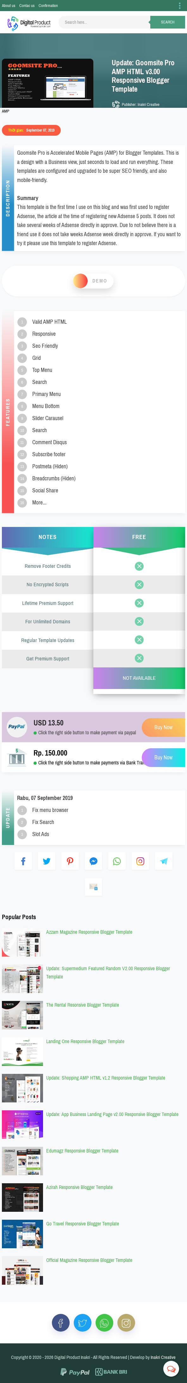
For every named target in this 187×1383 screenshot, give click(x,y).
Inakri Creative (163, 1357)
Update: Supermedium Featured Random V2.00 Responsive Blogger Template (108, 972)
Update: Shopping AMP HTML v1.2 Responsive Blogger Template (105, 1077)
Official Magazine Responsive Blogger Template (89, 1260)
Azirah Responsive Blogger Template (79, 1187)
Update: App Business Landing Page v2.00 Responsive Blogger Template (112, 1114)
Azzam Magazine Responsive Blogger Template (89, 932)
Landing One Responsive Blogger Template (85, 1041)
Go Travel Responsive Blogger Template (82, 1223)
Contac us (26, 5)
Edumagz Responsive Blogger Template (82, 1150)
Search (167, 22)
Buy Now (163, 757)
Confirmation (48, 5)
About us (8, 5)
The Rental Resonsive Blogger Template (82, 1005)
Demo (99, 280)
